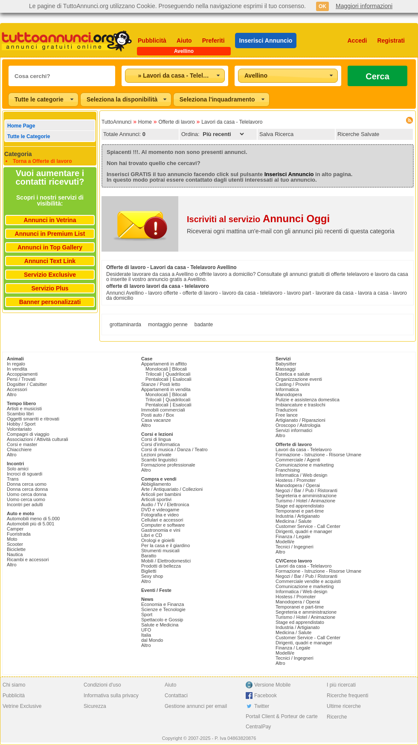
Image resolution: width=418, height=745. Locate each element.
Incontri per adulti (25, 504)
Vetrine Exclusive (22, 706)
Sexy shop (152, 576)
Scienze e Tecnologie (163, 609)
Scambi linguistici (159, 459)
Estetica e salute (293, 374)
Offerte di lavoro (176, 122)
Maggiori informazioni (364, 6)
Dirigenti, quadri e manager (304, 531)
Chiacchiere (19, 449)
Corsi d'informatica (160, 444)
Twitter (261, 706)
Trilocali (153, 374)
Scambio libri (20, 413)
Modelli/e (285, 541)
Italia (146, 635)
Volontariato (19, 429)
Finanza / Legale (293, 536)
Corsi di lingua (156, 439)
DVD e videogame (160, 509)
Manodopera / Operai (298, 485)
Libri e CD (151, 535)
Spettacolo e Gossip (162, 619)
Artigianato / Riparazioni (300, 420)
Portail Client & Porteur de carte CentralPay (282, 721)
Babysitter (286, 363)
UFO (146, 629)
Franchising (288, 470)
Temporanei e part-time (300, 510)
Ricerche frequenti (347, 696)
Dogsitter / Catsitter (27, 384)
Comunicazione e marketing (305, 464)
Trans (13, 478)
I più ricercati (341, 685)
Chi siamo (14, 685)
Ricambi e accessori (28, 559)
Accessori (17, 389)
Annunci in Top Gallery (49, 247)
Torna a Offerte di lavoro (42, 161)
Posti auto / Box (157, 414)
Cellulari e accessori (162, 519)
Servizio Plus (49, 288)
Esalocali (182, 379)
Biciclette (16, 549)
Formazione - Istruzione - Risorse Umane (318, 454)
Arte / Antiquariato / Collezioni (172, 489)
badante (203, 325)
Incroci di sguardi (24, 473)
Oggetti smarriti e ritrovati (33, 418)
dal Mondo (152, 640)
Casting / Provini (293, 384)
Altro (12, 394)
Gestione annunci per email (196, 706)
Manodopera (289, 394)
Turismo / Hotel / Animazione (305, 500)
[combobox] (175, 76)
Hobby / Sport (21, 423)
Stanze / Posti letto (160, 384)
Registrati (391, 40)
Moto (12, 539)
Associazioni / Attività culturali (37, 439)
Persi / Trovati (21, 379)
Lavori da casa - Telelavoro (231, 122)
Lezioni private (156, 454)
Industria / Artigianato (297, 516)
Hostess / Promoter (296, 480)
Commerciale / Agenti (298, 459)
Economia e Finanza (162, 604)
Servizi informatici (294, 430)
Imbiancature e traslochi (300, 404)
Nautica (15, 554)
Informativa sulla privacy (111, 696)
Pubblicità (152, 40)
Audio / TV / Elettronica (165, 504)
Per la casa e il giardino (165, 545)
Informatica (287, 389)
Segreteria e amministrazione (306, 495)
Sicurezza (95, 706)
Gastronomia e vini (160, 530)
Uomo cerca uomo (26, 499)
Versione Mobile (272, 685)
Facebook (265, 696)
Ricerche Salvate (358, 134)
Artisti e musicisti (24, 408)
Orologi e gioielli (157, 540)
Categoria (18, 154)
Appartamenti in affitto (164, 363)
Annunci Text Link (49, 261)
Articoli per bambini (161, 494)
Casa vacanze (156, 420)
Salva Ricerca (276, 134)
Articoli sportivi (156, 499)
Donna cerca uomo (26, 484)
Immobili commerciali (163, 409)
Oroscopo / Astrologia (298, 425)
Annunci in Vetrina (50, 220)
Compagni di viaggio (28, 434)
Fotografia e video (160, 514)
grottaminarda (125, 325)
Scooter (15, 544)
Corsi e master (22, 444)
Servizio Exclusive (50, 274)
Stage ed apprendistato (300, 505)
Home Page (21, 126)
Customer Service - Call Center (308, 526)
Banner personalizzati (50, 302)
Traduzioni (286, 409)
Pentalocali (156, 379)
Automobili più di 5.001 (30, 523)
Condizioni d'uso (102, 685)
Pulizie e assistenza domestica (308, 399)
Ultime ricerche (344, 706)
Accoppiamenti (22, 374)
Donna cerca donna (27, 489)
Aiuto (184, 40)
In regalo (16, 363)
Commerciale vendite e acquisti (308, 581)
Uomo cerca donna (26, 494)
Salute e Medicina (159, 624)
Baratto (148, 555)
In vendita (17, 368)
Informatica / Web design (301, 475)
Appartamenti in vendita (166, 389)
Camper (15, 528)
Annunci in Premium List (50, 233)
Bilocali (179, 368)
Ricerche (337, 717)
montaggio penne (168, 325)
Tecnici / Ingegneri (295, 546)
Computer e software (163, 525)
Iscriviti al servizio (258, 219)
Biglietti (148, 571)
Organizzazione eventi (299, 379)
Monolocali (156, 368)
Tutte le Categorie (28, 136)
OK (322, 6)
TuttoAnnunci (116, 122)
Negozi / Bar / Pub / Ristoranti (306, 490)
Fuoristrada (19, 533)
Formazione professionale (168, 464)
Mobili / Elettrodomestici (166, 560)
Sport (146, 614)
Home (145, 122)
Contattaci (176, 696)
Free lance (287, 414)
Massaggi (286, 368)
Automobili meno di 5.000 (33, 518)
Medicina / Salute (293, 521)
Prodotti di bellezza (161, 565)
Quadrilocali (177, 374)
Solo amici (18, 468)
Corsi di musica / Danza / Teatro (174, 449)
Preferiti (213, 40)
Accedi (357, 40)
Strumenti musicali (160, 550)
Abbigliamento (156, 484)
